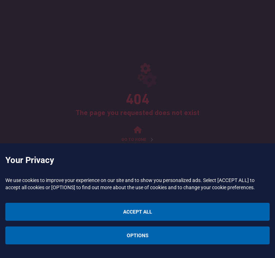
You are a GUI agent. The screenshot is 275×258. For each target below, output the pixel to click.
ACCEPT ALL (137, 212)
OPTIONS (138, 235)
